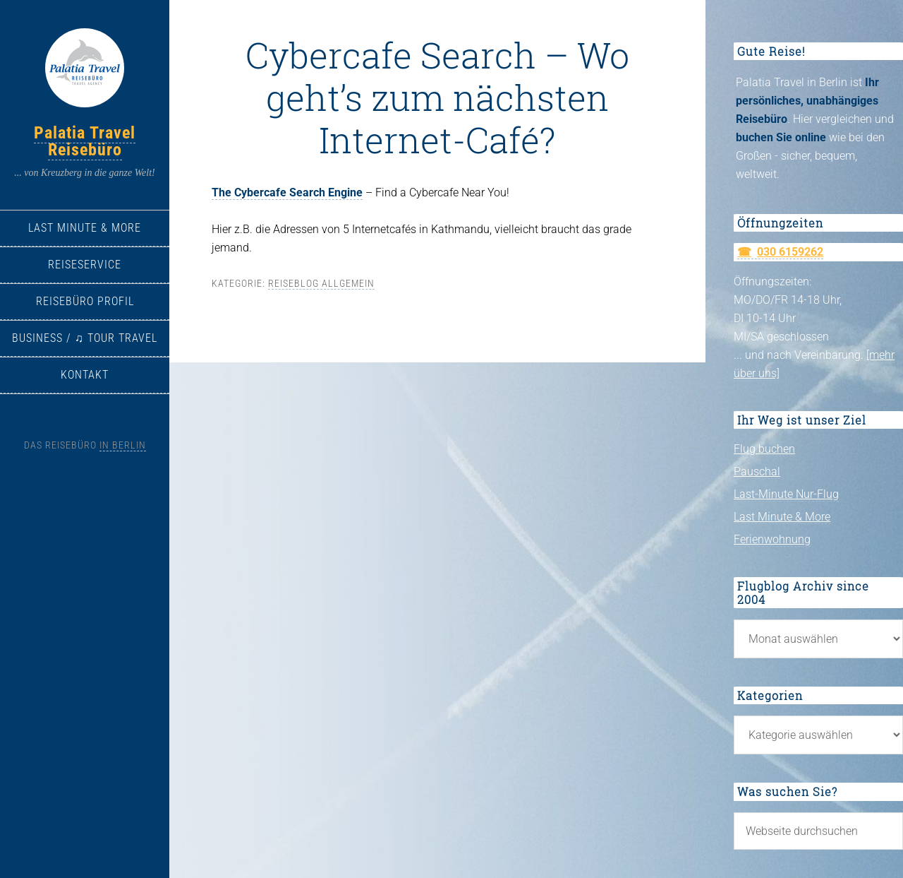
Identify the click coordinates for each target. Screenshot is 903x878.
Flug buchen (764, 449)
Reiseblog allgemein (321, 283)
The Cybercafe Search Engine (287, 192)
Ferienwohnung (772, 539)
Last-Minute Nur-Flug (786, 494)
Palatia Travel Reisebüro (84, 141)
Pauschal (757, 471)
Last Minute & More (782, 516)
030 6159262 (790, 252)
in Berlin (122, 445)
